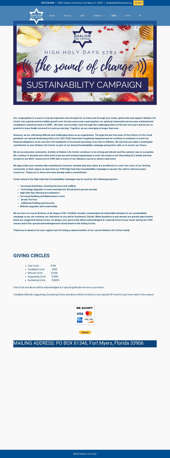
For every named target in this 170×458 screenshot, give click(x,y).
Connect (101, 16)
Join (85, 16)
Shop (130, 16)
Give (116, 16)
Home (55, 16)
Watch (70, 16)
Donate (138, 2)
